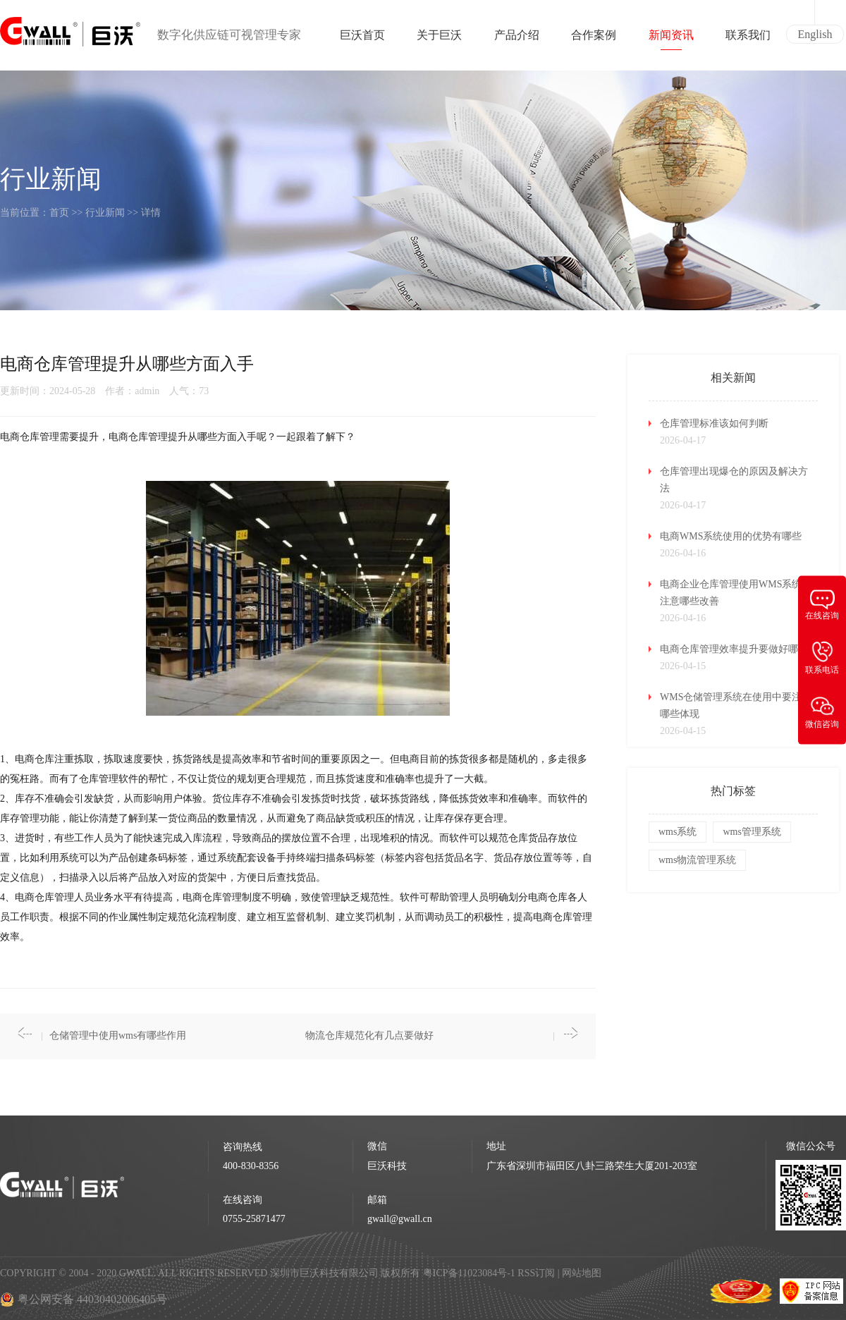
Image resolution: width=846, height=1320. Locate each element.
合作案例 (593, 39)
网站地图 (581, 1273)
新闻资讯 (671, 39)
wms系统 (677, 831)
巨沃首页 (362, 39)
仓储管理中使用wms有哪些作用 (117, 1035)
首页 (59, 212)
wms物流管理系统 (697, 860)
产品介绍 (516, 39)
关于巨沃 (439, 39)
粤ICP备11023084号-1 (470, 1273)
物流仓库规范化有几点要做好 (369, 1035)
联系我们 (748, 39)
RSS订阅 (536, 1273)
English (815, 34)
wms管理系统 (751, 831)
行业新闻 (105, 212)
